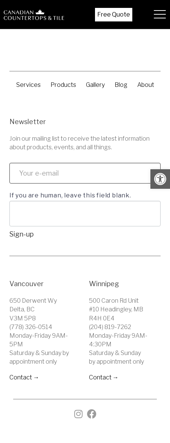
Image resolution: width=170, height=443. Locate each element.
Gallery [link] (95, 84)
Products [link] (63, 84)
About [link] (145, 84)
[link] (160, 179)
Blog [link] (121, 84)
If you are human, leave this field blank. (70, 195)
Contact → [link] (24, 377)
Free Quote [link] (113, 14)
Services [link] (28, 84)
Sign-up (21, 234)
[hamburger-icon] (157, 14)
